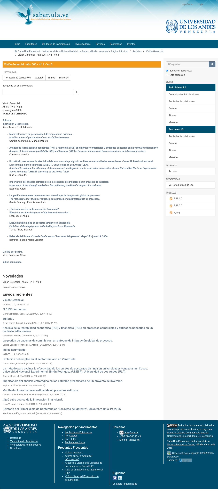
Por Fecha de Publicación (78, 432)
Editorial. (8, 318)
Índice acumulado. (14, 349)
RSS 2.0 (175, 205)
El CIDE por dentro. (15, 309)
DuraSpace (173, 456)
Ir (76, 92)
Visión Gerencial (154, 51)
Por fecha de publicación (18, 77)
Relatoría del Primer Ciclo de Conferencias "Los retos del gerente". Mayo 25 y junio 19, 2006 (62, 409)
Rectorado (15, 438)
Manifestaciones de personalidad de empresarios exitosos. (41, 390)
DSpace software (180, 453)
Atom (174, 212)
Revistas (137, 51)
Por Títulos (70, 439)
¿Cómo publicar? (74, 452)
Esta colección (175, 75)
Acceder (173, 171)
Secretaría (15, 448)
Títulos (51, 77)
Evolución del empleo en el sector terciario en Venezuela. (39, 359)
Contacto (117, 483)
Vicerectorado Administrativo (25, 444)
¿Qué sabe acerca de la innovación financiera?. (33, 399)
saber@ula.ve (130, 432)
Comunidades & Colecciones (184, 94)
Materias (64, 77)
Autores (39, 77)
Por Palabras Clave (75, 442)
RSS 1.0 (175, 198)
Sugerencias (130, 483)
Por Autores (71, 435)
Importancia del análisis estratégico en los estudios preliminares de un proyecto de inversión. (63, 381)
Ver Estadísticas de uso (181, 185)
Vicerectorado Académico (24, 441)
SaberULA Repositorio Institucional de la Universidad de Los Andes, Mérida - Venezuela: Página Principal (73, 51)
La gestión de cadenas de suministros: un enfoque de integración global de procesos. (58, 340)
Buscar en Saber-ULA (179, 70)
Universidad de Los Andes (180, 444)
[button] (187, 4)
